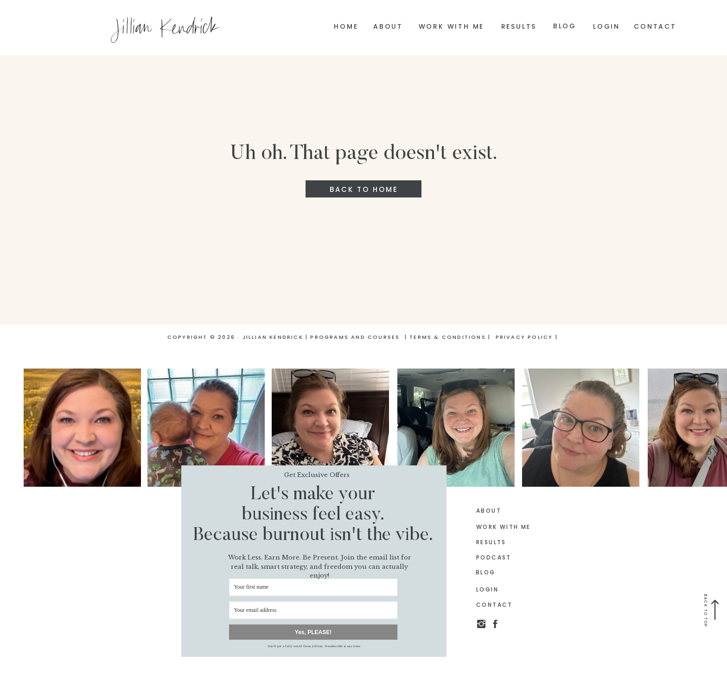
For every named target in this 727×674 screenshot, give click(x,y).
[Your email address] (313, 610)
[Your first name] (313, 587)
